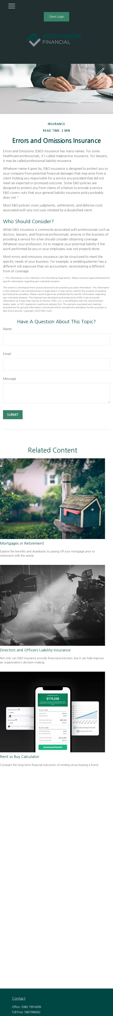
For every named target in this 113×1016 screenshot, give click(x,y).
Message (9, 378)
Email (7, 353)
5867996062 (32, 1012)
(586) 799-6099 (31, 1007)
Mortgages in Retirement (22, 543)
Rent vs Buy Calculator (19, 757)
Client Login (56, 16)
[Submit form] (13, 414)
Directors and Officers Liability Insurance (35, 650)
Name (7, 329)
